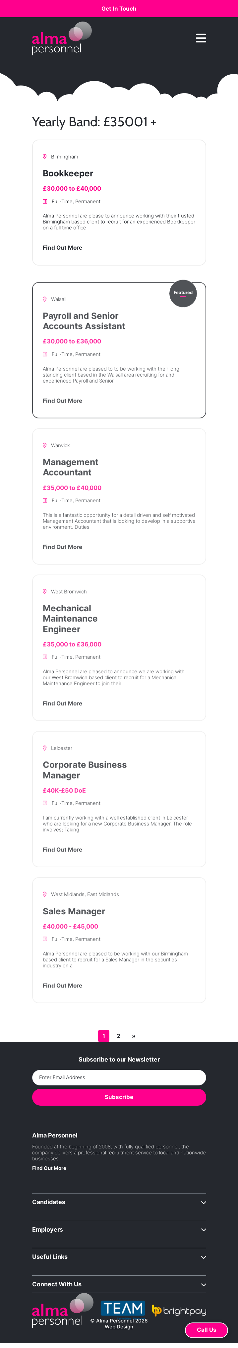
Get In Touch (119, 8)
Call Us (206, 1329)
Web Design (119, 1327)
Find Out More (62, 249)
